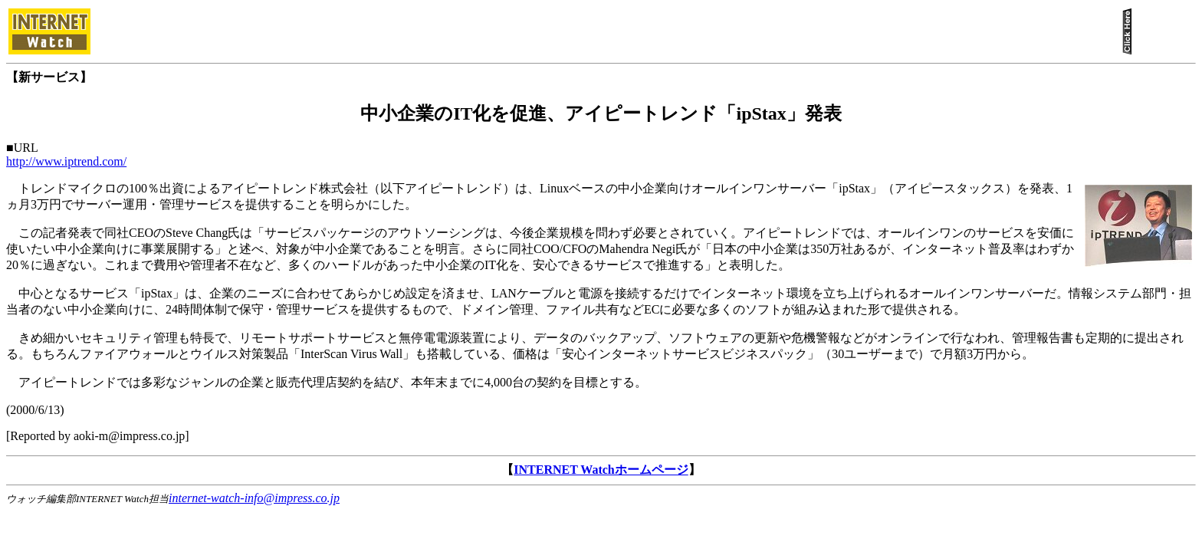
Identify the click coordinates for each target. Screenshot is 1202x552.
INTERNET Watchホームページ (601, 469)
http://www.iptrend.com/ (66, 161)
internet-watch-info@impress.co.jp (254, 497)
